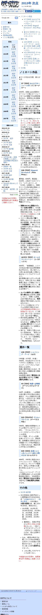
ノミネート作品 (26, 16)
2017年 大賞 (7, 145)
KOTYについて (6, 598)
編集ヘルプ (19, 11)
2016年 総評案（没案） (10, 190)
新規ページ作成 (29, 9)
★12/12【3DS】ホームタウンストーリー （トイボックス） (32, 34)
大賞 (13, 54)
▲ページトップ (31, 591)
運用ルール (6, 604)
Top (22, 6)
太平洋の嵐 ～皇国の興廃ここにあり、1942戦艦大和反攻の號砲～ (10, 159)
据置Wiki (6, 27)
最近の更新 (11, 11)
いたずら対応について (9, 606)
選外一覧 (24, 39)
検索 (4, 11)
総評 (13, 45)
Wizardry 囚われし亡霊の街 (10, 184)
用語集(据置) (7, 35)
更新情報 (5, 609)
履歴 (19, 9)
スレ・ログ (7, 31)
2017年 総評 (8, 138)
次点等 (13, 49)
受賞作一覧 (7, 29)
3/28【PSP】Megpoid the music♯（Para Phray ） (32, 28)
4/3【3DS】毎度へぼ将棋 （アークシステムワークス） (32, 48)
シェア (28, 11)
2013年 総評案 (26, 492)
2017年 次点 (7, 153)
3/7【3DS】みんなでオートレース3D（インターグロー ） (32, 21)
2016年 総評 (7, 175)
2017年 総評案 (8, 149)
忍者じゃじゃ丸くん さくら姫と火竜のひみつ (30, 453)
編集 (11, 9)
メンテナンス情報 (8, 611)
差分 (15, 9)
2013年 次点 (29, 3)
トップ (5, 134)
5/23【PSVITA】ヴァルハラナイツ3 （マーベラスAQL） (32, 55)
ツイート (36, 11)
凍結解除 (5, 9)
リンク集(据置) (8, 37)
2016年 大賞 (7, 171)
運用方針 (5, 601)
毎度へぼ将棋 (35, 384)
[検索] (8, 18)
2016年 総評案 (8, 179)
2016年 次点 (7, 169)
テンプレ (6, 33)
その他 (23, 68)
